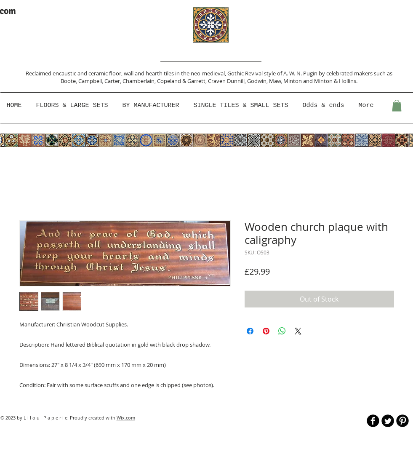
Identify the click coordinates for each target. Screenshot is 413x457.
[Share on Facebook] (250, 331)
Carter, (113, 81)
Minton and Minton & (311, 81)
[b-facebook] (373, 420)
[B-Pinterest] (402, 420)
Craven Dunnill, (227, 81)
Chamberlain (139, 81)
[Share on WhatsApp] (282, 331)
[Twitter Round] (387, 420)
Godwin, (258, 81)
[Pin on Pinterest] (266, 331)
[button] (151, 106)
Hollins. (348, 81)
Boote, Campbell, (82, 81)
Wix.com (126, 417)
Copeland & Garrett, (182, 81)
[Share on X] (298, 331)
